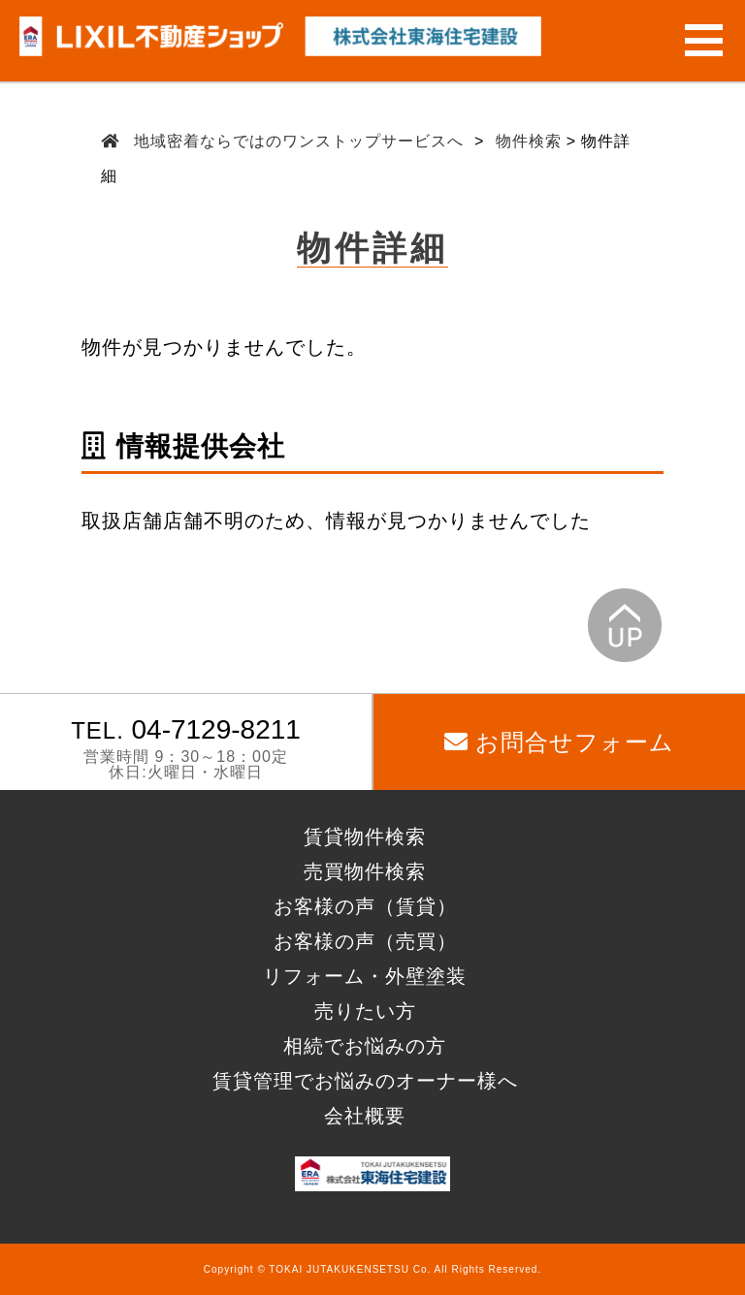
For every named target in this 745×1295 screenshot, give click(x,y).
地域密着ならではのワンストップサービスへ (299, 141)
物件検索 (529, 141)
